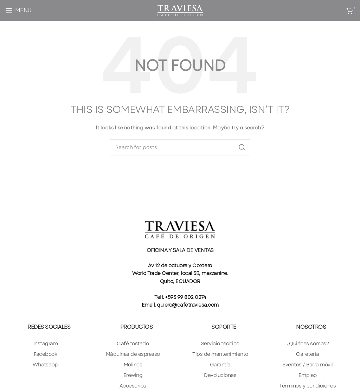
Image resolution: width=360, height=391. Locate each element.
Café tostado (133, 343)
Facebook (45, 354)
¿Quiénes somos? (308, 343)
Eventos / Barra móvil (307, 364)
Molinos (133, 364)
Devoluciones (220, 375)
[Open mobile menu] (18, 11)
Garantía (220, 364)
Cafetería (307, 354)
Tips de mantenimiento (220, 354)
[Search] (180, 147)
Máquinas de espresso (133, 354)
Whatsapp (45, 364)
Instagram (45, 343)
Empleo (307, 375)
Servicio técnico (220, 343)
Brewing (133, 375)
